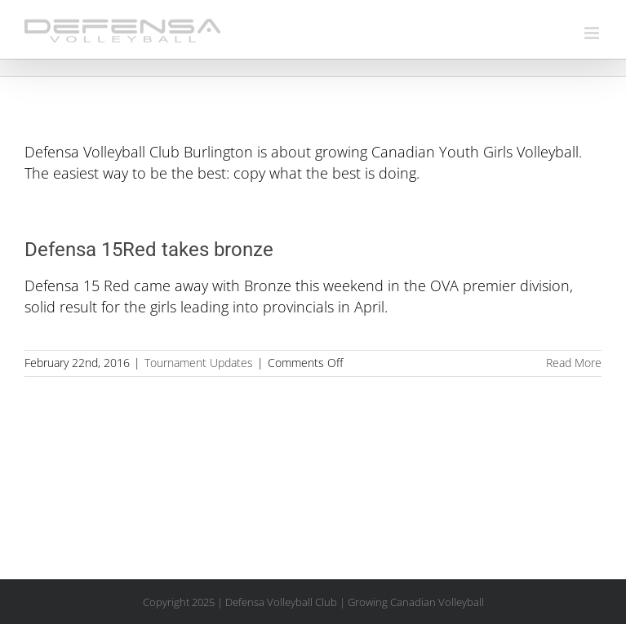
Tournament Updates (198, 362)
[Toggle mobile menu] (593, 33)
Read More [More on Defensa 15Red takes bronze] (574, 362)
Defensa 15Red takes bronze (148, 249)
